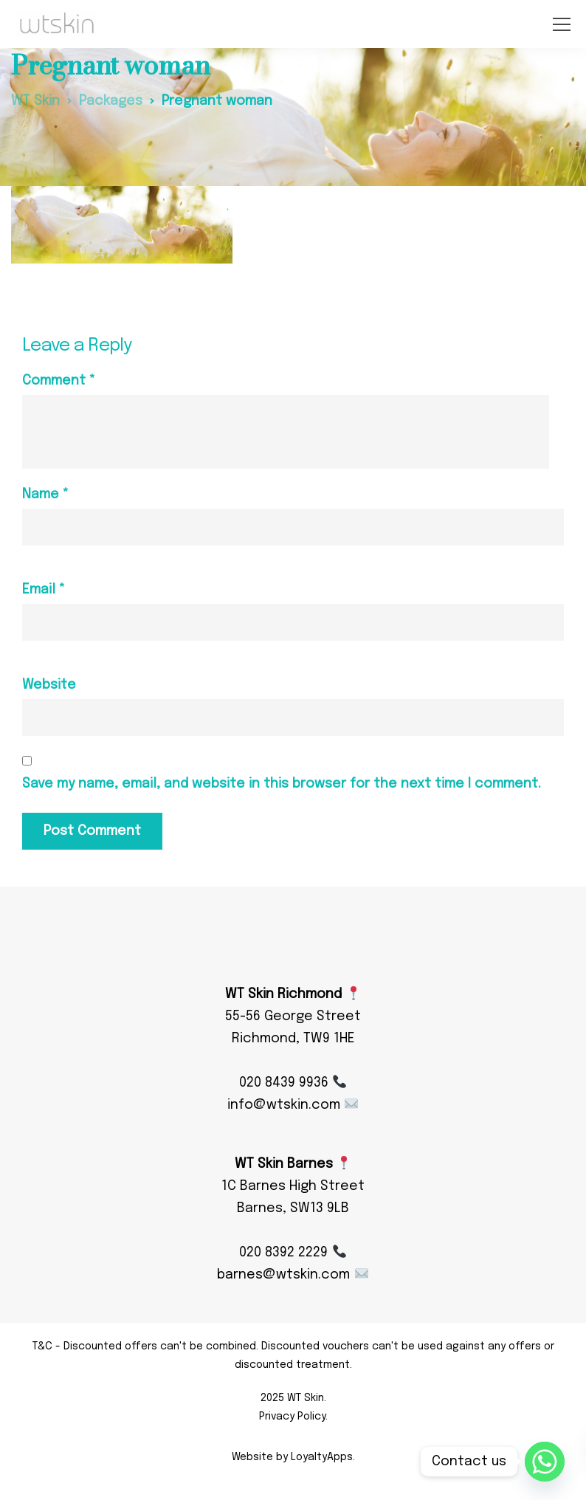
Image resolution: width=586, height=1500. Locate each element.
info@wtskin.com (292, 1105)
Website (49, 685)
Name (45, 494)
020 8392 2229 (292, 1252)
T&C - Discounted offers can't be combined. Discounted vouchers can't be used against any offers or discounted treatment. (293, 1355)
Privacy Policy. (293, 1416)
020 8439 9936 (292, 1083)
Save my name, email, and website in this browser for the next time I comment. (281, 784)
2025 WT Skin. (293, 1398)
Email (43, 589)
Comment (58, 381)
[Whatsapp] (545, 1462)
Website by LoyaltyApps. (293, 1457)
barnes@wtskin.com (292, 1274)
